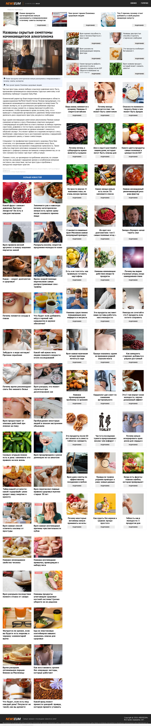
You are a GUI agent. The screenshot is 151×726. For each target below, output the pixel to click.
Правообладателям (27, 725)
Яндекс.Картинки (20, 172)
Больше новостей (32, 177)
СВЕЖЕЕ (133, 3)
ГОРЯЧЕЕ (144, 3)
